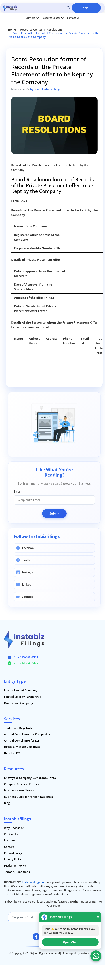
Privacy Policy (13, 859)
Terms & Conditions (17, 872)
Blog (7, 803)
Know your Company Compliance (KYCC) (31, 778)
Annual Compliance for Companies (27, 734)
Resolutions (54, 29)
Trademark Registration (19, 728)
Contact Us (73, 17)
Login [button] (85, 8)
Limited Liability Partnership (22, 696)
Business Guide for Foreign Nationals (28, 796)
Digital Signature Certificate (22, 746)
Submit (54, 514)
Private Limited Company (20, 690)
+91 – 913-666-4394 (23, 657)
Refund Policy (13, 853)
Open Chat (70, 942)
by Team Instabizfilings (45, 89)
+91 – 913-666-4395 (23, 663)
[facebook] (36, 936)
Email (18, 492)
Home (12, 29)
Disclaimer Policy (15, 865)
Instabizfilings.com (34, 882)
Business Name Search (19, 790)
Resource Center (53, 18)
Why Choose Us (14, 828)
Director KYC (12, 753)
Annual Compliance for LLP (22, 740)
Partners (9, 840)
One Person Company (18, 703)
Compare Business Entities (21, 784)
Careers (9, 847)
